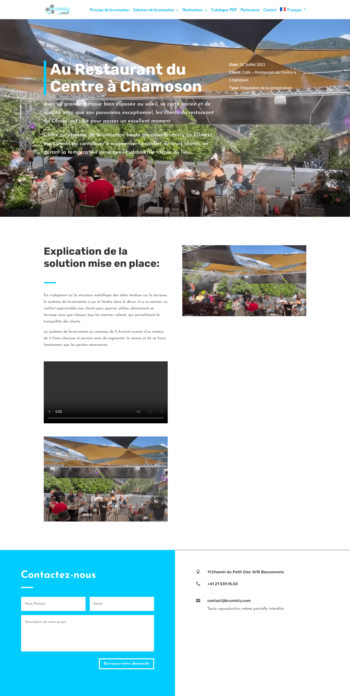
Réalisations (192, 10)
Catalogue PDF (224, 10)
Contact (269, 10)
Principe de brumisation (109, 10)
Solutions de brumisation (153, 10)
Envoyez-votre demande (126, 664)
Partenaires (250, 10)
